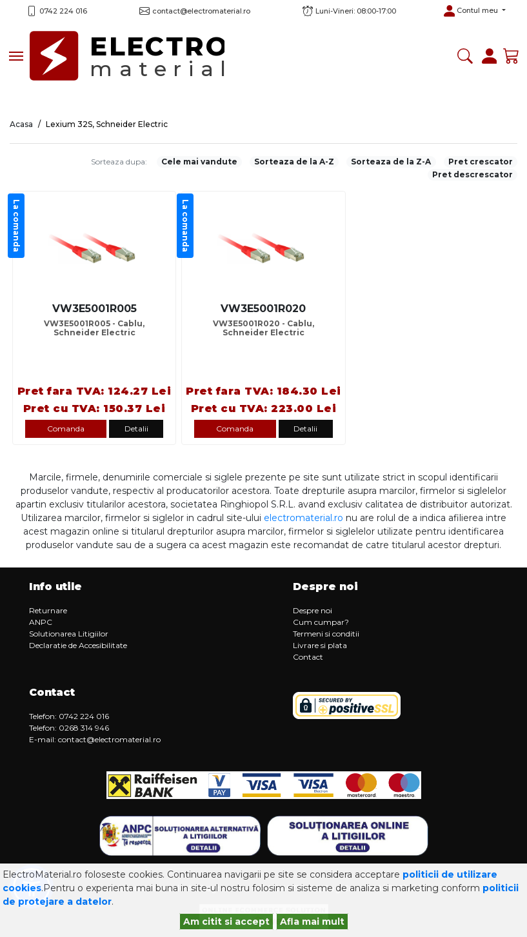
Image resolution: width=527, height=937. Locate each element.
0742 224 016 (63, 10)
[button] (475, 11)
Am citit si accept (226, 921)
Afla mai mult (312, 921)
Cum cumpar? (321, 622)
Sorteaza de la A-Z (294, 161)
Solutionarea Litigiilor (68, 633)
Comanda (66, 428)
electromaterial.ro (303, 518)
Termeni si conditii (326, 633)
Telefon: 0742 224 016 (69, 716)
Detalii (136, 428)
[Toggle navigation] (16, 56)
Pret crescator (480, 161)
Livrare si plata (320, 645)
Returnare (48, 610)
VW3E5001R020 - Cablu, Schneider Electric (263, 328)
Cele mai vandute (199, 161)
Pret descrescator (472, 174)
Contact (308, 657)
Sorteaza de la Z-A (391, 161)
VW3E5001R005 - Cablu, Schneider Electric (94, 328)
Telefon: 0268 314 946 (69, 728)
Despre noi (312, 610)
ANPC (40, 622)
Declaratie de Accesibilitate (78, 645)
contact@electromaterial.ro (109, 739)
